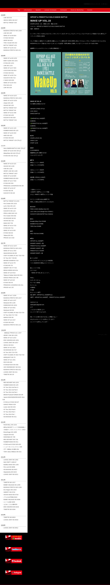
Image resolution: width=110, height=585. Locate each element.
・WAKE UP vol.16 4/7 (8, 188)
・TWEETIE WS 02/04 (8, 509)
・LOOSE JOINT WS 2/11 (9, 372)
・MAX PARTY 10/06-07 (9, 462)
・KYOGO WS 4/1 (7, 282)
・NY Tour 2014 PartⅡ (9, 412)
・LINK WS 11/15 (7, 65)
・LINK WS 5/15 (7, 17)
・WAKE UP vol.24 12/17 (9, 95)
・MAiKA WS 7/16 (7, 223)
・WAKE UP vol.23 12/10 (9, 100)
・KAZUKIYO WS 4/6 (8, 193)
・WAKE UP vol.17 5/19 (9, 181)
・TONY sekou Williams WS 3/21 (11, 451)
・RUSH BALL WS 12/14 (9, 424)
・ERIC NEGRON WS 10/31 (10, 340)
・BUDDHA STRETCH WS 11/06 (12, 487)
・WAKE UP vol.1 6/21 (8, 360)
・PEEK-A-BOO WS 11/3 (9, 213)
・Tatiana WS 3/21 (7, 235)
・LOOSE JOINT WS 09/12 (10, 528)
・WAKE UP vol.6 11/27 (9, 300)
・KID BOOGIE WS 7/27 (9, 350)
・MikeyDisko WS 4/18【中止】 (11, 153)
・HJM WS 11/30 (7, 168)
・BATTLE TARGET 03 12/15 (10, 201)
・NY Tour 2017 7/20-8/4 (9, 258)
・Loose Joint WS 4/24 (9, 407)
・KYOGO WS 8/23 (8, 38)
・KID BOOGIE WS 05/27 (9, 469)
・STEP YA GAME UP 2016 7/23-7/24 (13, 312)
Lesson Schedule (50, 10)
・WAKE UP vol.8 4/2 (8, 280)
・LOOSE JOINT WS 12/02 (10, 459)
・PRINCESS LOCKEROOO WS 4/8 (13, 185)
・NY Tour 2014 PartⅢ (9, 409)
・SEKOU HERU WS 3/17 (9, 20)
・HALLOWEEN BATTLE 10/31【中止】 (14, 148)
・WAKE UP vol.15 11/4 (9, 208)
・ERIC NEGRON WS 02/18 (10, 507)
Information (28, 10)
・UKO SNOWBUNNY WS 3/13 (11, 367)
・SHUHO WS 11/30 (8, 166)
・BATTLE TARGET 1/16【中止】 (12, 140)
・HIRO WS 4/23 (7, 135)
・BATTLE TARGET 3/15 (9, 22)
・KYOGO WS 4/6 (7, 190)
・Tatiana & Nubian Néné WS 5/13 (12, 275)
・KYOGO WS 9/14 (8, 73)
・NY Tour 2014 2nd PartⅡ (10, 390)
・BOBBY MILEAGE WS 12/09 (11, 485)
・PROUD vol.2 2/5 (7, 287)
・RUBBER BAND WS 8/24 (10, 178)
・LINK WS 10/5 (7, 33)
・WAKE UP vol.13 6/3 (8, 230)
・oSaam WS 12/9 (7, 103)
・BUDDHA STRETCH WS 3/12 (11, 369)
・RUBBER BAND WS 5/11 (10, 442)
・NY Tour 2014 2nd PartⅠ (10, 392)
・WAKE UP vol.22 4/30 (9, 112)
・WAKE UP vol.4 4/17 (8, 320)
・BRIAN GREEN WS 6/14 (10, 270)
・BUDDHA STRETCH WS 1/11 (11, 50)
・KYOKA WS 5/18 (7, 183)
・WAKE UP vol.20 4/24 (9, 133)
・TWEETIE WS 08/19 (8, 517)
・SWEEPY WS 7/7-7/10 (9, 268)
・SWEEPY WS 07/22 (8, 492)
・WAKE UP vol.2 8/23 (8, 347)
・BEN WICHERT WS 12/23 (10, 382)
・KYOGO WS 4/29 (8, 115)
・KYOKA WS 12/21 (8, 63)
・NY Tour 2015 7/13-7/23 (9, 352)
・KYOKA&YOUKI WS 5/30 (10, 364)
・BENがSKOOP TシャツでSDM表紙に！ (14, 427)
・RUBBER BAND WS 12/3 (10, 130)
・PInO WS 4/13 (7, 85)
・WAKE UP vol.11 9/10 (9, 250)
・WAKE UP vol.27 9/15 (9, 68)
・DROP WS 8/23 (7, 40)
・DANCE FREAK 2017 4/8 (10, 277)
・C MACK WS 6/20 (8, 80)
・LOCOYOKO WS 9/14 (9, 70)
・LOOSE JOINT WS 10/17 (10, 342)
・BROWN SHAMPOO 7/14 (10, 260)
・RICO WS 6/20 (7, 362)
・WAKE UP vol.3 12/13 (9, 337)
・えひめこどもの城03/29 (9, 504)
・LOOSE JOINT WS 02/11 (10, 474)
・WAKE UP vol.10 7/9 (8, 263)
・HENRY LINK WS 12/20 (9, 335)
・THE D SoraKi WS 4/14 (9, 43)
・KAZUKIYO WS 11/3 (8, 211)
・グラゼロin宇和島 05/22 (9, 497)
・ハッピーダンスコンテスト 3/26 (12, 447)
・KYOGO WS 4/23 (8, 138)
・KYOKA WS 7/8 (7, 265)
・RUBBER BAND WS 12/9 (10, 385)
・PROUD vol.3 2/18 (8, 238)
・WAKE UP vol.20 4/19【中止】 (11, 150)
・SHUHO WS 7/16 (8, 220)
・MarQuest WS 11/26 (8, 303)
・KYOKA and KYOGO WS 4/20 (11, 444)
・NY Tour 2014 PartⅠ (9, 414)
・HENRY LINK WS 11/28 (9, 171)
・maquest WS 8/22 (8, 434)
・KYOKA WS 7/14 (7, 228)
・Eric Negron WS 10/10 (9, 490)
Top (19, 10)
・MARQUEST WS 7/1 (9, 357)
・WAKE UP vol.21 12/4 (9, 128)
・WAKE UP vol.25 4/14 (9, 82)
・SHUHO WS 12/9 (8, 105)
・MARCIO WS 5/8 (7, 317)
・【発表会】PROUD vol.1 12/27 (11, 333)
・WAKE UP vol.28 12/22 (9, 58)
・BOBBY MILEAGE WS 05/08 (11, 499)
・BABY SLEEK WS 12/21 (10, 60)
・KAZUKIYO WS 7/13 (8, 78)
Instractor (63, 10)
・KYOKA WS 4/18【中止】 (10, 155)
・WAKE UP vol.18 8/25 (9, 176)
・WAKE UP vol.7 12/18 (9, 295)
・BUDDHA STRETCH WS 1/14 (11, 325)
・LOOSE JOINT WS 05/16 (10, 520)
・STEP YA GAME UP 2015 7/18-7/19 (13, 355)
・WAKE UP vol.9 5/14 (8, 273)
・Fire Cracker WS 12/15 (9, 203)
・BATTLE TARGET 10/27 (9, 173)
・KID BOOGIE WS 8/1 (9, 218)
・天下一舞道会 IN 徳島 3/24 (10, 449)
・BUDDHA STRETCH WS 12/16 (12, 98)
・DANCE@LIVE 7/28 (8, 437)
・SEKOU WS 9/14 (7, 345)
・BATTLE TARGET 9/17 (9, 108)
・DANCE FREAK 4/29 (9, 404)
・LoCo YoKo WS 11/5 (8, 206)
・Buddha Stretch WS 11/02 (10, 464)
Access (89, 10)
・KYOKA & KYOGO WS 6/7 (10, 402)
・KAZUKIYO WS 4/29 (8, 117)
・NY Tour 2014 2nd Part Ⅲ (10, 387)
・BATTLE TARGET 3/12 (9, 120)
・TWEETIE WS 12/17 (8, 482)
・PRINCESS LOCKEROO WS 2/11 (12, 285)
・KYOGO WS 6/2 (7, 233)
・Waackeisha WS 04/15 (9, 472)
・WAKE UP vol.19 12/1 (9, 163)
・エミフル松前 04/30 (8, 502)
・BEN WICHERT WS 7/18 (10, 439)
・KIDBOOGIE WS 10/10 (9, 305)
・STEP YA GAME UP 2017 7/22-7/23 (13, 255)
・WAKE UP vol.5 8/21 (8, 307)
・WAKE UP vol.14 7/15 (9, 225)
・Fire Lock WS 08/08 (8, 467)
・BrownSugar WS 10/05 (9, 432)
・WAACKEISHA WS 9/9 (9, 253)
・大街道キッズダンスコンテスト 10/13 (13, 429)
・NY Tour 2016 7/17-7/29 (9, 315)
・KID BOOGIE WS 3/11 (9, 416)
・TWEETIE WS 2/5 (8, 374)
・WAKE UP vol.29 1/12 (9, 48)
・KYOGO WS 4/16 (8, 322)
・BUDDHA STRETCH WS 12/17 (12, 298)
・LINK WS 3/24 (7, 87)
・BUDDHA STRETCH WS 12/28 (12, 30)
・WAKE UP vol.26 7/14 (9, 75)
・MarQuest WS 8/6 (8, 310)
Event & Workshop (77, 10)
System (38, 10)
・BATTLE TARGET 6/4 (9, 110)
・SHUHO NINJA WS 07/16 (10, 494)
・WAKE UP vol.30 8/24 (9, 35)
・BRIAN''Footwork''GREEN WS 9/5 (12, 394)
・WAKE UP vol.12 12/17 (9, 246)
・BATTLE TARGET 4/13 (9, 45)
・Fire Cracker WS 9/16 (9, 216)
